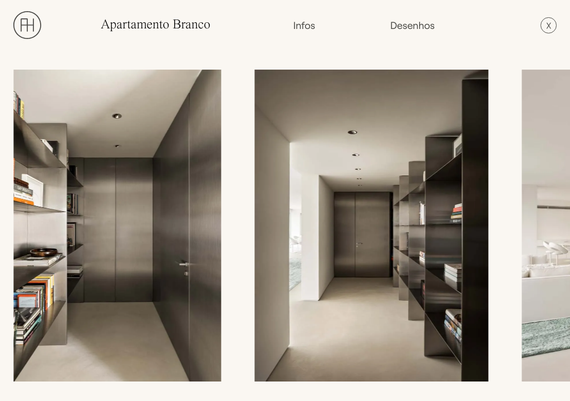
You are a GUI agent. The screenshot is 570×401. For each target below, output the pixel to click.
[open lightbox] (120, 226)
